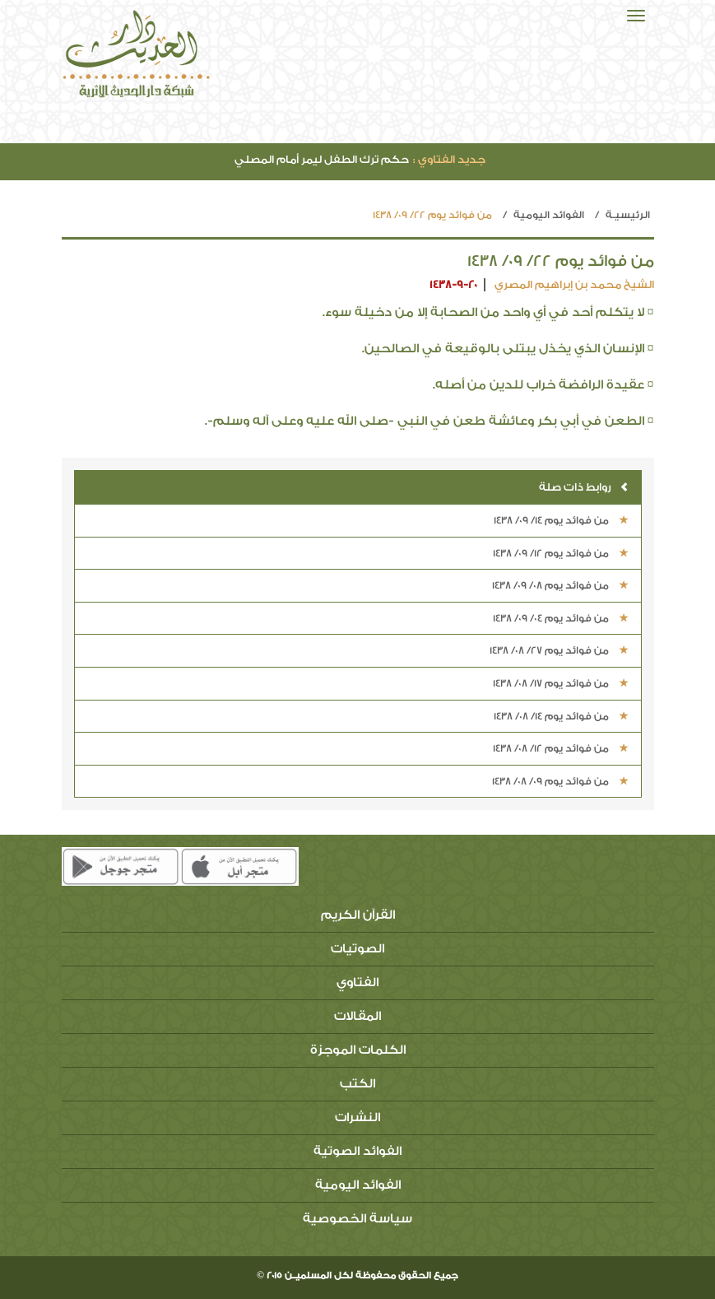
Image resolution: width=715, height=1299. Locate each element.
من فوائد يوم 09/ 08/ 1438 (560, 781)
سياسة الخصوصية (357, 1219)
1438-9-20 (453, 284)
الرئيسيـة (628, 215)
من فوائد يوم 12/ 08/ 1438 (561, 748)
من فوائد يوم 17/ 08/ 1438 (561, 683)
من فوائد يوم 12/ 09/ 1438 (561, 553)
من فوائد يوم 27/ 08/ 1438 (559, 650)
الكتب (357, 1084)
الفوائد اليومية (548, 215)
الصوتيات (357, 949)
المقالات (357, 1016)
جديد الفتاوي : (449, 159)
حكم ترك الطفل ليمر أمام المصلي (359, 159)
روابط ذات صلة (584, 487)
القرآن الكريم (358, 915)
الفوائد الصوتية (357, 1151)
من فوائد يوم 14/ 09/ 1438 (561, 520)
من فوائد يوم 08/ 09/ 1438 (560, 585)
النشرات (357, 1117)
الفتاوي (357, 982)
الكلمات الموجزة (358, 1050)
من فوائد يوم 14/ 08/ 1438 (561, 716)
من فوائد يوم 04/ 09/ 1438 (561, 618)
